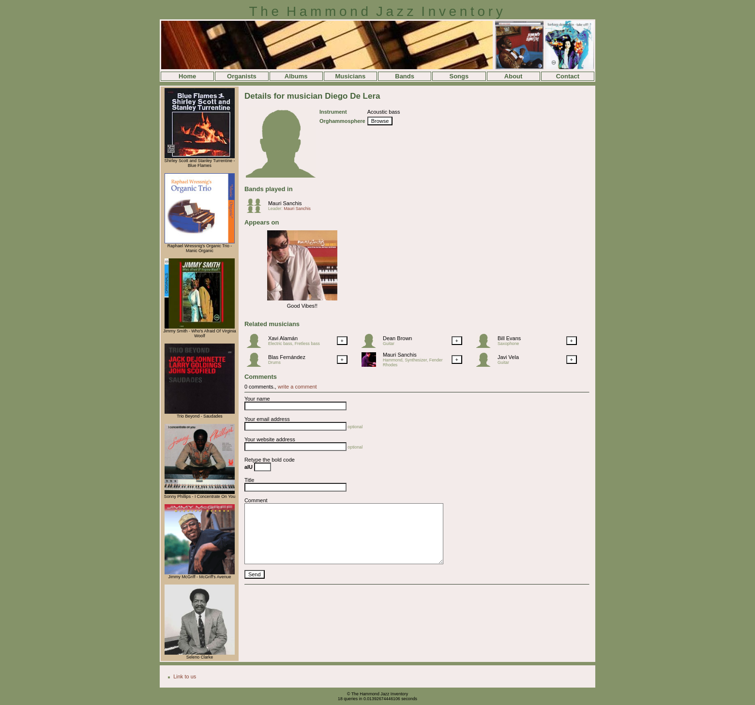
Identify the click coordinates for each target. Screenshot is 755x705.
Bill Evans (509, 338)
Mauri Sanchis (285, 203)
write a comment (297, 387)
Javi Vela (508, 357)
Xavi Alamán (283, 338)
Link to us (184, 676)
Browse (380, 121)
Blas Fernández (286, 357)
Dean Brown (397, 338)
